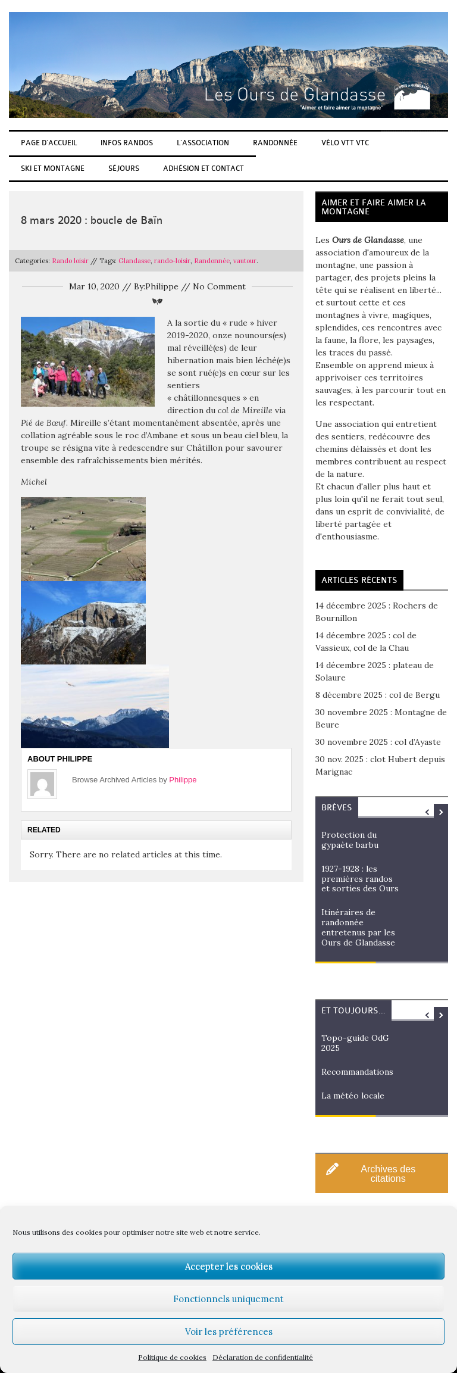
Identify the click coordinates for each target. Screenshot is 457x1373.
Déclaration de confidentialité (262, 1357)
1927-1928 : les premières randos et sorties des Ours (360, 878)
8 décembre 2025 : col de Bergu (377, 694)
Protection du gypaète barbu (349, 839)
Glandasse (134, 261)
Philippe (182, 779)
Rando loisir (70, 261)
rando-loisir (172, 261)
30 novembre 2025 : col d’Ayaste (378, 742)
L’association (203, 143)
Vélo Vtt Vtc (345, 143)
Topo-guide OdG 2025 (355, 1042)
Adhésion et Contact (203, 168)
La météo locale (352, 1095)
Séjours (123, 168)
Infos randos (127, 143)
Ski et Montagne (52, 168)
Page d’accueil (49, 143)
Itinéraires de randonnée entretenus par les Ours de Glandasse (358, 927)
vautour (244, 261)
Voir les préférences (229, 1331)
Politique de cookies (172, 1357)
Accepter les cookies (229, 1266)
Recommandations (357, 1071)
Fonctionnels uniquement (228, 1299)
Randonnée (275, 143)
